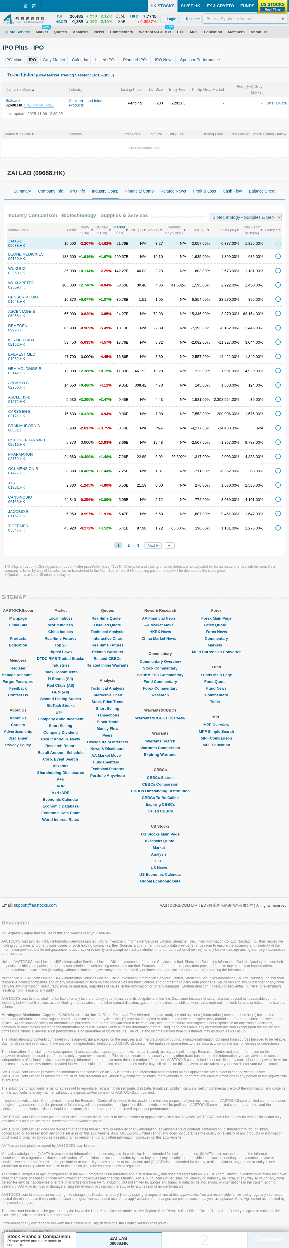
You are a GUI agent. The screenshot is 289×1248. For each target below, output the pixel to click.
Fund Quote (216, 681)
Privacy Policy (18, 745)
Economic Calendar (60, 799)
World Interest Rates (60, 819)
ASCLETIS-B (19, 397)
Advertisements (18, 731)
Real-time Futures (61, 638)
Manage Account (18, 675)
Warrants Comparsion (160, 748)
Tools (216, 702)
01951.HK (16, 487)
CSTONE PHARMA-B (26, 440)
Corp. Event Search (60, 759)
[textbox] (245, 18)
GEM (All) (60, 692)
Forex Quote (216, 625)
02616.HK (16, 444)
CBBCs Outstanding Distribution (160, 791)
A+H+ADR (60, 793)
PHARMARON (20, 454)
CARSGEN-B (19, 411)
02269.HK (16, 273)
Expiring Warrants (160, 754)
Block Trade (107, 722)
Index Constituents (60, 672)
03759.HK (16, 459)
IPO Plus (60, 766)
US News (160, 868)
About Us (18, 718)
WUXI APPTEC (21, 283)
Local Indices (60, 618)
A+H (60, 779)
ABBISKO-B (18, 383)
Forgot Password (18, 681)
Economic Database (61, 806)
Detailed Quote (107, 625)
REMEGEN (17, 326)
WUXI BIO (17, 268)
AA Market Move (107, 755)
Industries (60, 665)
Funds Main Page (216, 675)
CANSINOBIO (20, 497)
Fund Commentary (160, 681)
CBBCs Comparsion (160, 784)
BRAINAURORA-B (24, 426)
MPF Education (216, 745)
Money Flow (107, 728)
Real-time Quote (108, 618)
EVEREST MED (21, 354)
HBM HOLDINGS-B (24, 368)
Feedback (18, 688)
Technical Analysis (108, 632)
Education (18, 645)
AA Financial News (160, 618)
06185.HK (16, 501)
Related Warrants (107, 652)
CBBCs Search (160, 777)
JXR (11, 483)
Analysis (160, 854)
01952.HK (16, 358)
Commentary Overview (160, 661)
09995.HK (16, 330)
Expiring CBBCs (160, 804)
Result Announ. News (60, 739)
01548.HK (16, 301)
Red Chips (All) (60, 685)
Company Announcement (60, 719)
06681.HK (16, 430)
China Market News (160, 638)
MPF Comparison (216, 738)
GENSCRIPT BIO (23, 297)
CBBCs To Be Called (160, 798)
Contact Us (18, 695)
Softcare (13, 100)
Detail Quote (276, 103)
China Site (18, 625)
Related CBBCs (107, 658)
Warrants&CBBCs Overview (160, 718)
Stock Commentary (160, 668)
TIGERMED (18, 526)
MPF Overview (216, 725)
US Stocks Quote (160, 841)
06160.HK (16, 258)
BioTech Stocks (60, 705)
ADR (60, 786)
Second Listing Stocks (60, 699)
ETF (60, 712)
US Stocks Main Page (160, 834)
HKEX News (160, 632)
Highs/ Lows (60, 652)
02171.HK (16, 416)
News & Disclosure (107, 749)
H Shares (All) (60, 679)
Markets (216, 645)
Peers (107, 735)
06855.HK (16, 316)
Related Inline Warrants (107, 665)
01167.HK (16, 516)
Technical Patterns (107, 769)
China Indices (60, 632)
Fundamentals (107, 762)
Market (160, 847)
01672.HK (16, 401)
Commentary (216, 638)
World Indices (60, 625)
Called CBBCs (160, 811)
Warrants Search (160, 741)
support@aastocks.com (35, 905)
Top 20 (61, 645)
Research (160, 695)
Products (18, 638)
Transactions (107, 715)
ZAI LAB (15, 241)
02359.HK (16, 287)
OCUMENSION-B (23, 468)
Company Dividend (60, 732)
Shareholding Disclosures (60, 772)
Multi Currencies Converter (216, 652)
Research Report (60, 746)
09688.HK (16, 245)
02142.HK (16, 373)
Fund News (216, 688)
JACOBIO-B (18, 511)
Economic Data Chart (60, 813)
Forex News (216, 632)
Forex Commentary (160, 688)
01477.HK (16, 473)
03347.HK (16, 530)
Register (18, 668)
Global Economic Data (160, 881)
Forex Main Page (216, 618)
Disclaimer (18, 738)
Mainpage (18, 618)
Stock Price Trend (107, 702)
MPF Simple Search (216, 731)
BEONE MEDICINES (25, 254)
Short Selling (60, 725)
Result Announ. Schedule (60, 752)
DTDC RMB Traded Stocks (60, 658)
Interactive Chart (108, 638)
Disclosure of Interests (107, 742)
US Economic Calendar (160, 874)
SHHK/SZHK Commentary (160, 675)
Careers (18, 725)
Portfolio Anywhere (107, 775)
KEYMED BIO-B (22, 340)
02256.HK (16, 387)
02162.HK (16, 344)
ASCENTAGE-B (21, 311)
